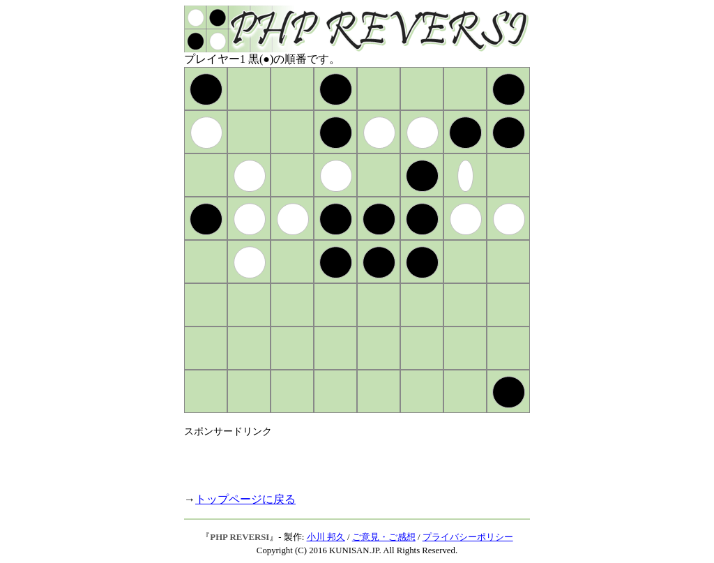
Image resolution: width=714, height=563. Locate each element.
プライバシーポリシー (468, 537)
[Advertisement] (347, 459)
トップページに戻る (245, 499)
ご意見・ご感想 (384, 537)
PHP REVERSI (239, 537)
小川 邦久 (326, 537)
